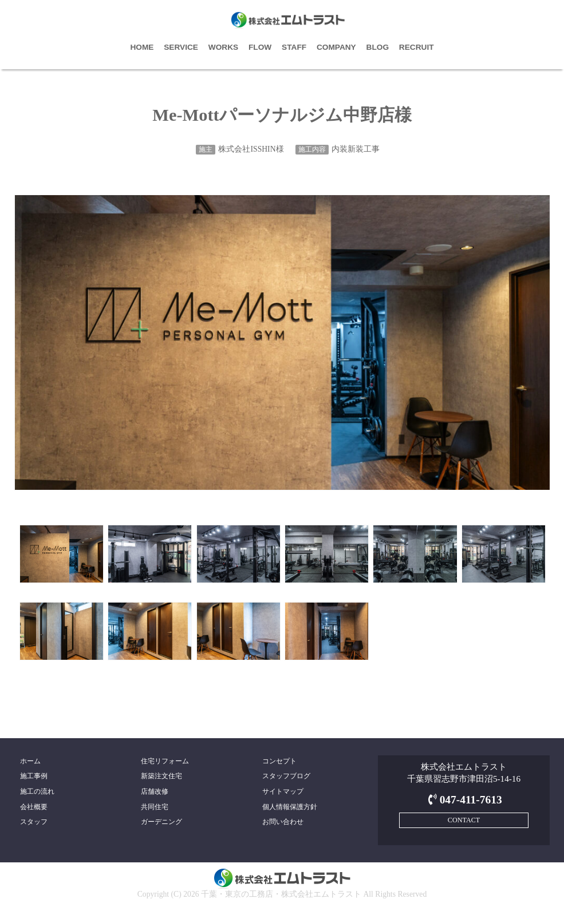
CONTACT (464, 820)
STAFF (294, 47)
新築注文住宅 (161, 776)
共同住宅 (154, 807)
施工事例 (34, 776)
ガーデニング (161, 822)
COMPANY (336, 47)
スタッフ (34, 822)
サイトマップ (282, 791)
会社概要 (34, 807)
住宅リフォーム (165, 761)
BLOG (377, 47)
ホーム (30, 761)
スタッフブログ (286, 776)
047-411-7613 (463, 800)
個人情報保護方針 (289, 807)
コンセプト (279, 761)
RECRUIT (416, 47)
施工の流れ (37, 791)
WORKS (223, 47)
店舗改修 (154, 791)
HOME (141, 47)
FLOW (260, 47)
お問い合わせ (282, 822)
